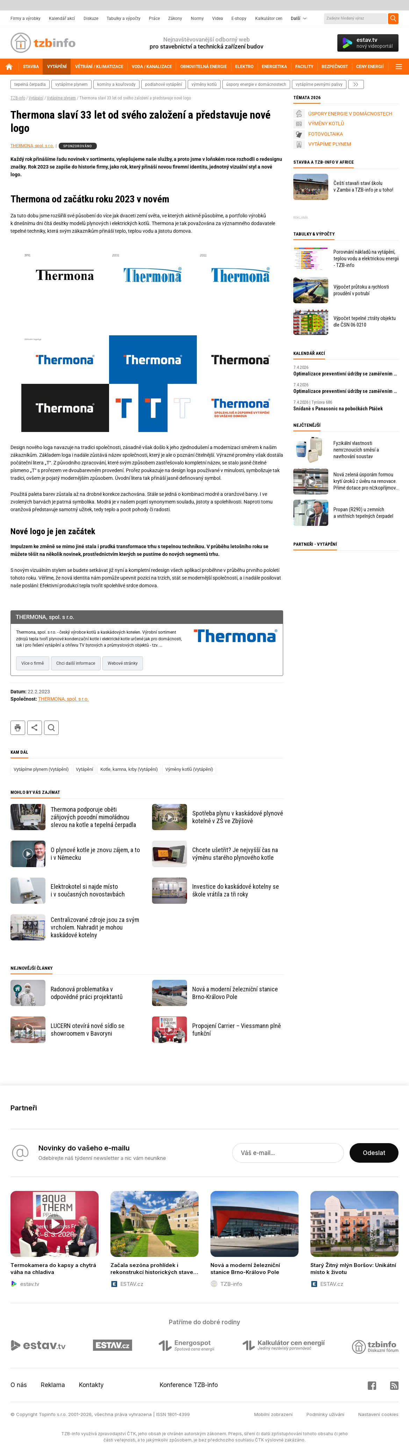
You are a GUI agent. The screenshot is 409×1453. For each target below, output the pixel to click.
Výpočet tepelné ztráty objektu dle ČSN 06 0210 (364, 321)
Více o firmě (32, 663)
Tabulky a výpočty (124, 18)
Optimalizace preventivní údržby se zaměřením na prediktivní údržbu (346, 374)
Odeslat (374, 1152)
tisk (18, 728)
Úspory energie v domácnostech (256, 84)
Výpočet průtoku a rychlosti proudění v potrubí (361, 290)
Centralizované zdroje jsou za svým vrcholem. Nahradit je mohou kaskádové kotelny (95, 927)
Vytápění (36, 98)
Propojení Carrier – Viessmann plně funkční (236, 1029)
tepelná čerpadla (30, 84)
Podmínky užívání (325, 1414)
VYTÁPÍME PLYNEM (329, 144)
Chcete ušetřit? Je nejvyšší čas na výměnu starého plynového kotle (235, 853)
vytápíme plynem (71, 84)
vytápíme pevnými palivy (319, 84)
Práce (154, 18)
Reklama (53, 1384)
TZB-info (17, 98)
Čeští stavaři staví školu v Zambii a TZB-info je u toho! (363, 186)
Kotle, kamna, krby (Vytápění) (129, 769)
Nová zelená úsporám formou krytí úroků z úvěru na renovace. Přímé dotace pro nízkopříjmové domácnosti (365, 481)
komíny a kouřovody (116, 84)
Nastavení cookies (378, 1414)
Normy (197, 18)
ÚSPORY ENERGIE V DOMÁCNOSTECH (350, 114)
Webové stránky (123, 663)
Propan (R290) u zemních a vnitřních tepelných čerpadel (363, 512)
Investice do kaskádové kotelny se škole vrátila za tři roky (235, 890)
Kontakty (91, 1384)
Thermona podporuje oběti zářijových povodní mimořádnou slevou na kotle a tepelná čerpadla (93, 817)
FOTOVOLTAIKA (325, 134)
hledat (51, 728)
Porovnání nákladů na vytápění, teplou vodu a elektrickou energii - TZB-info (366, 258)
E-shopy (238, 18)
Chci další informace (75, 663)
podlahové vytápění (163, 84)
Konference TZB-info (189, 1384)
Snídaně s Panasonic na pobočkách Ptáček (338, 408)
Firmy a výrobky (25, 18)
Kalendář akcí (62, 18)
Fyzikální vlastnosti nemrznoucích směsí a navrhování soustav (356, 450)
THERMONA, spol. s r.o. (32, 145)
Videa (217, 18)
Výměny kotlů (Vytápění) (189, 769)
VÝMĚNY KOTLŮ (326, 123)
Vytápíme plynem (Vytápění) (41, 769)
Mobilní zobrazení (273, 1414)
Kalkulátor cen (268, 18)
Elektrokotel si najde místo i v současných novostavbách (88, 890)
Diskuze (91, 18)
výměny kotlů (204, 84)
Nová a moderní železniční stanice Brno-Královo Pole (235, 992)
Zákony (175, 18)
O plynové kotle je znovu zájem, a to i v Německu (95, 853)
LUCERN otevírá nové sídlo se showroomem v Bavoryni (87, 1029)
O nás (18, 1384)
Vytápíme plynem (61, 98)
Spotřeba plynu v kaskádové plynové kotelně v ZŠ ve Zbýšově (237, 817)
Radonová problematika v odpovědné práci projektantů (87, 992)
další (356, 84)
